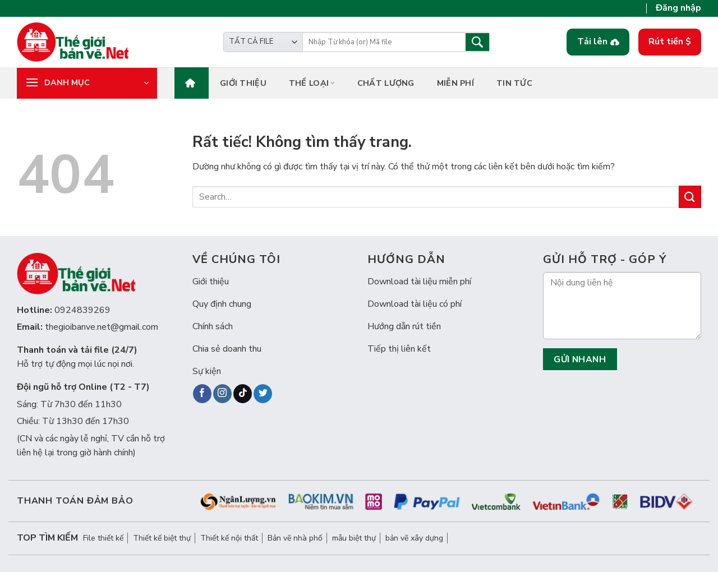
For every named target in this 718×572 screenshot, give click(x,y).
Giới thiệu (243, 83)
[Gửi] (690, 196)
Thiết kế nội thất (229, 538)
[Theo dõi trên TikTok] (242, 393)
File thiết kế (103, 538)
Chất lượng (386, 83)
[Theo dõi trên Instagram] (222, 393)
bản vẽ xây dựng (414, 538)
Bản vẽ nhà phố (295, 538)
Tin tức (514, 83)
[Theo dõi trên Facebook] (202, 393)
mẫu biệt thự (354, 538)
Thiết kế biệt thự (162, 538)
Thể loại (312, 83)
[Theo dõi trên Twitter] (263, 393)
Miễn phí (455, 83)
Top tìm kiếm (47, 538)
